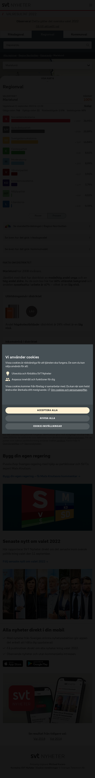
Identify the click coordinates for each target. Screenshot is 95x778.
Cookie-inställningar (47, 426)
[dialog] (47, 389)
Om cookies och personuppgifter (67, 389)
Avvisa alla (47, 418)
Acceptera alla (47, 410)
